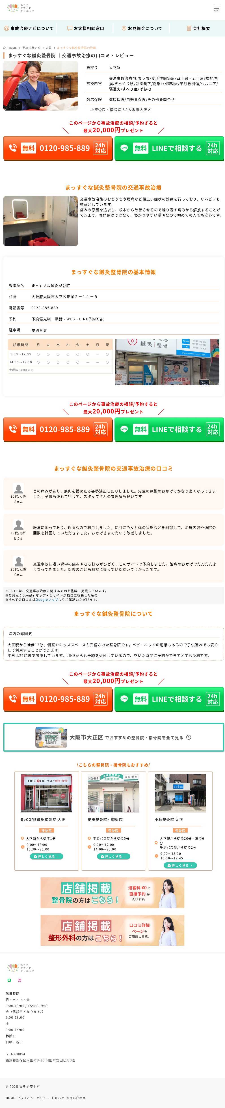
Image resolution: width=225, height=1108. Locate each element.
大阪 (49, 47)
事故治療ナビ (31, 47)
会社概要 (198, 28)
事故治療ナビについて (29, 28)
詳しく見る (46, 856)
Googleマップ (47, 599)
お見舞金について (142, 28)
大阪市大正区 (137, 109)
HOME (10, 1098)
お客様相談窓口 (85, 28)
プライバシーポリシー (33, 1098)
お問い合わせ (76, 1098)
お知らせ (58, 1098)
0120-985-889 (45, 307)
